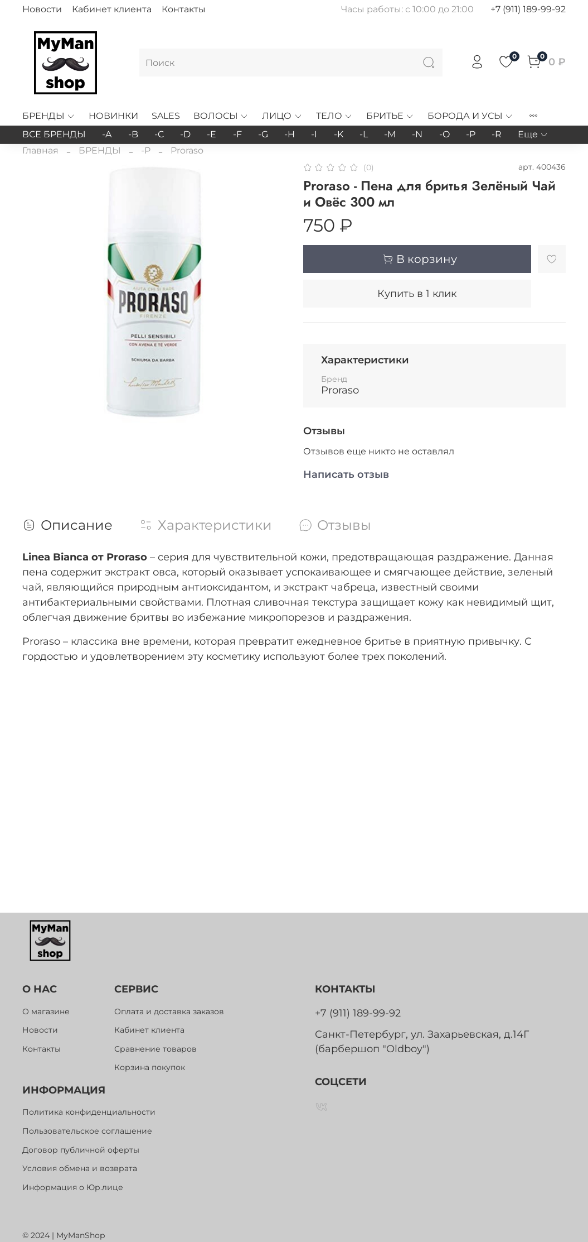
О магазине (46, 1011)
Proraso (187, 150)
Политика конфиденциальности (88, 1112)
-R (497, 134)
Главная (40, 150)
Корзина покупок (149, 1067)
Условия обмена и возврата (79, 1168)
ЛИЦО (282, 116)
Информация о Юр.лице (72, 1187)
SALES (166, 116)
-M (390, 134)
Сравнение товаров (155, 1049)
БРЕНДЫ (48, 116)
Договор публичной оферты (80, 1150)
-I (314, 134)
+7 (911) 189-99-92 (528, 9)
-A (106, 134)
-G (263, 134)
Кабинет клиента (112, 9)
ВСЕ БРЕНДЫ (54, 134)
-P (470, 134)
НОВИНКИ (113, 116)
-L (363, 134)
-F (237, 134)
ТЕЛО (334, 116)
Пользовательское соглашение (87, 1131)
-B (133, 134)
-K (338, 134)
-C (159, 134)
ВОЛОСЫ (221, 116)
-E (211, 134)
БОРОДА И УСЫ (470, 116)
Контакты (184, 9)
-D (185, 134)
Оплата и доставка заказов (169, 1011)
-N (417, 134)
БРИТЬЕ (390, 116)
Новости (42, 9)
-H (289, 134)
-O (444, 134)
